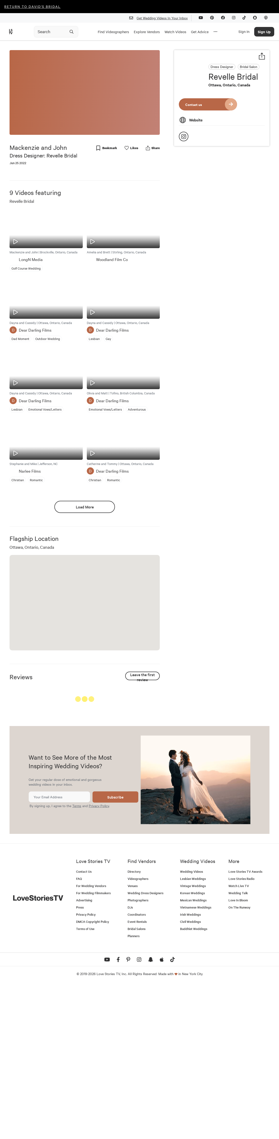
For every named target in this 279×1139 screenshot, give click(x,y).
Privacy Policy (99, 960)
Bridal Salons (136, 1083)
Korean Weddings (192, 1047)
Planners (134, 1090)
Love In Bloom (238, 1054)
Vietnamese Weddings (195, 1061)
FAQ (79, 1033)
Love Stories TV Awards (245, 1026)
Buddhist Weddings (193, 1083)
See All (142, 700)
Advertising (84, 1054)
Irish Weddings (190, 1068)
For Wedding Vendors (91, 1040)
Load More (85, 506)
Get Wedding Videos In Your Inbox (160, 18)
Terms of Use (85, 1083)
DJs (130, 1061)
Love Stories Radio (241, 1033)
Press (80, 1061)
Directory (134, 1026)
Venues (133, 1040)
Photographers (138, 1054)
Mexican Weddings (193, 1054)
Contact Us (84, 1026)
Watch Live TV (238, 1040)
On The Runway (239, 1061)
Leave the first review (142, 676)
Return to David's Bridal (32, 6)
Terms (76, 960)
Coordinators (137, 1068)
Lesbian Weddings (193, 1033)
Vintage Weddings (193, 1040)
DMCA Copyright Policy (92, 1076)
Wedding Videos (191, 1026)
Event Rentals (137, 1076)
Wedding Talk (238, 1047)
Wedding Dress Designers (145, 1047)
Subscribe (115, 951)
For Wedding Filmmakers (93, 1047)
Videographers (138, 1033)
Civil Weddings (190, 1076)
